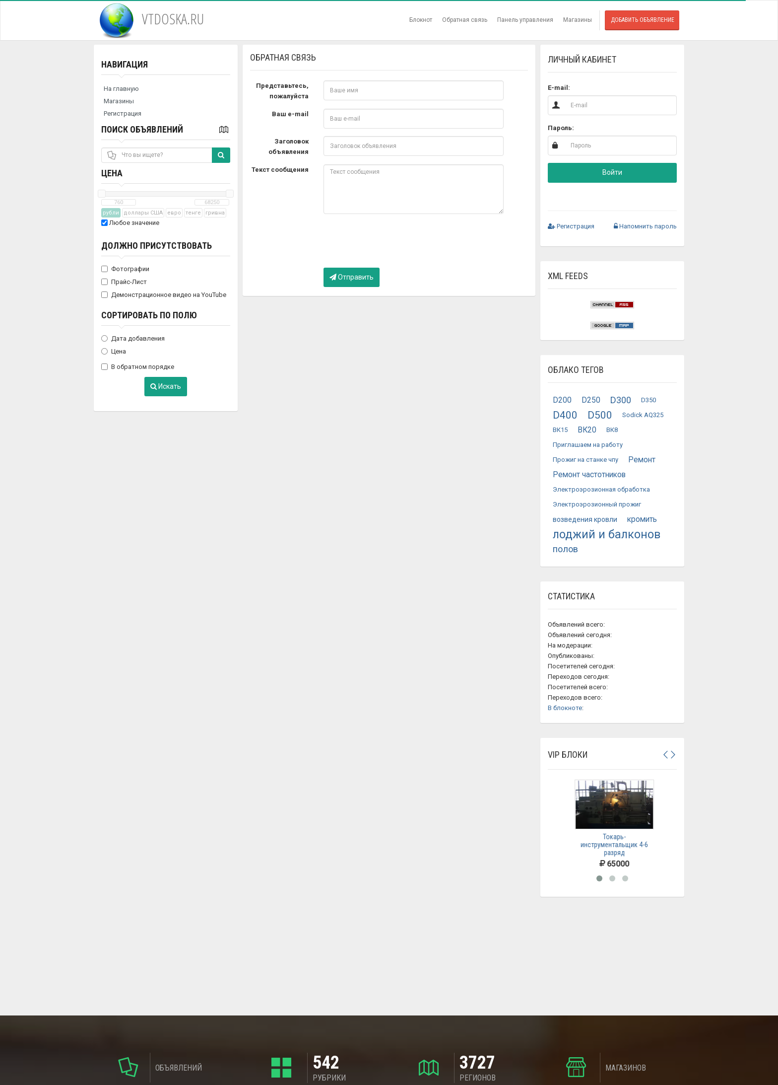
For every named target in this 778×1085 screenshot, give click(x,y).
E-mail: (559, 87)
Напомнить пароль (645, 226)
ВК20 (587, 430)
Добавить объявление (642, 19)
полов (565, 549)
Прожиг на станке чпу (585, 459)
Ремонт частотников (589, 474)
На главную (121, 88)
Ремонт (641, 459)
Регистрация (122, 113)
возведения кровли (585, 519)
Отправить (351, 277)
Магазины (577, 19)
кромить (642, 519)
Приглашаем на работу (588, 444)
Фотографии (125, 269)
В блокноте (565, 708)
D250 (591, 400)
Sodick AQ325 (642, 415)
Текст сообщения (280, 169)
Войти (612, 172)
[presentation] (399, 240)
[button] (580, 194)
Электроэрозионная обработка (601, 489)
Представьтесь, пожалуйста (282, 91)
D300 (620, 400)
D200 (562, 400)
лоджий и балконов (606, 534)
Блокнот (420, 19)
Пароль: (561, 128)
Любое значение (130, 222)
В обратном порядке (137, 366)
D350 (648, 400)
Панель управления (525, 19)
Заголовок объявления (288, 146)
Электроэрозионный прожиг (597, 504)
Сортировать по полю (149, 315)
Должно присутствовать (156, 245)
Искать (165, 386)
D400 (565, 415)
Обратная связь (464, 19)
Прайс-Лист (124, 282)
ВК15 (560, 430)
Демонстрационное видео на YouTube (163, 294)
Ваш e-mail (290, 114)
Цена (112, 173)
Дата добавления (133, 338)
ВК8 (612, 430)
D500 (599, 415)
